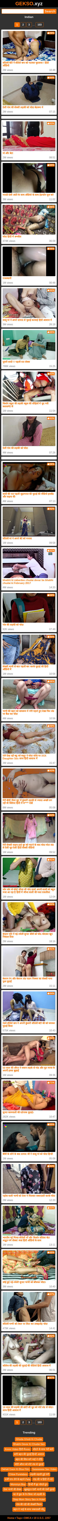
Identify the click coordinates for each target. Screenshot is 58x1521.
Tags (19, 1518)
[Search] (23, 11)
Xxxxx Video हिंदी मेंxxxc (17, 1449)
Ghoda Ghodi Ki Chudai (29, 1439)
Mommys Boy (18, 1484)
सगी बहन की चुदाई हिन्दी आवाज (29, 1454)
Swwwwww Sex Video (44, 1469)
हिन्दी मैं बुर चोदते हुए (38, 1484)
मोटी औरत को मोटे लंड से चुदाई (29, 1464)
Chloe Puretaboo (18, 1474)
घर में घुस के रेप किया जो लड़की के (29, 1494)
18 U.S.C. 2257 (42, 1518)
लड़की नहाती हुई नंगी (39, 1474)
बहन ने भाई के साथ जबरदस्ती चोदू (29, 1509)
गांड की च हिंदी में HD (43, 1479)
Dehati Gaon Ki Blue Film (15, 1469)
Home (10, 1518)
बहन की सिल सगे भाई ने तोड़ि (29, 1459)
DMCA (28, 1518)
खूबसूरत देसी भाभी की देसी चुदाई (39, 1489)
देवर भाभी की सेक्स (12, 1489)
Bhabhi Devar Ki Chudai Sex (29, 1444)
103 (40, 24)
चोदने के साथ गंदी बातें (43, 1449)
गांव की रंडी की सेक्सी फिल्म (29, 1504)
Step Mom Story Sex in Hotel (29, 1499)
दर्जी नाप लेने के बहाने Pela (17, 1479)
